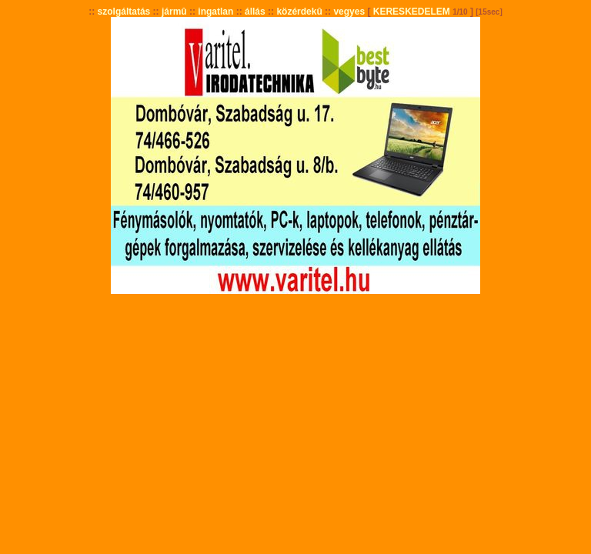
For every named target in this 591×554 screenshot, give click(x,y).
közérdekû (299, 11)
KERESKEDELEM (411, 11)
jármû (174, 11)
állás (255, 11)
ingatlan (215, 11)
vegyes (349, 11)
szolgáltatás (124, 11)
